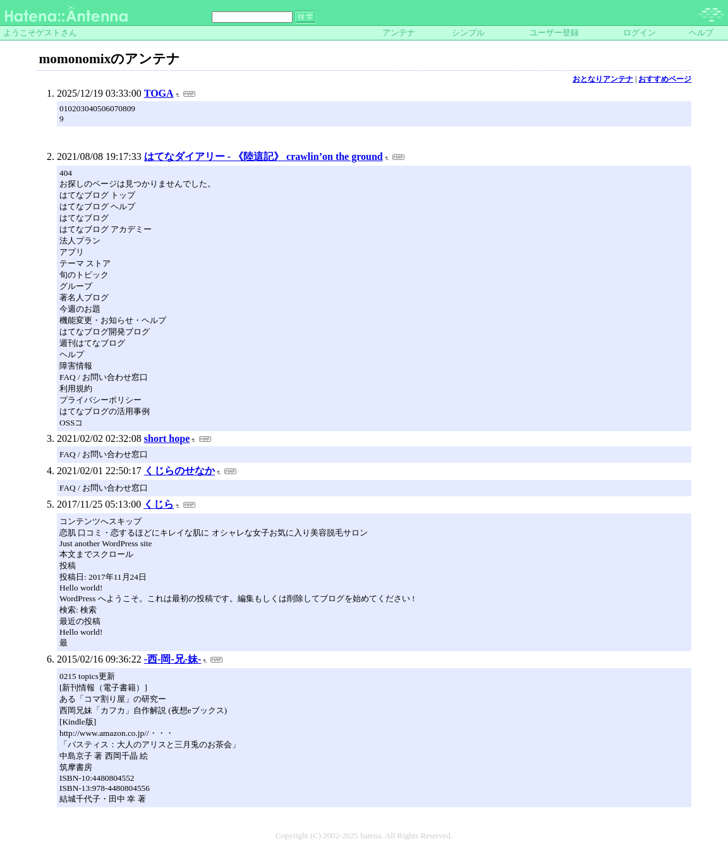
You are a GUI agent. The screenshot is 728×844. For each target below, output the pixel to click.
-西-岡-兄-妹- (173, 659)
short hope (167, 438)
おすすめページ (664, 79)
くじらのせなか (179, 470)
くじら (158, 504)
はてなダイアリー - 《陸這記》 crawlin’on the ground (263, 156)
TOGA (159, 93)
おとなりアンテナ (603, 79)
